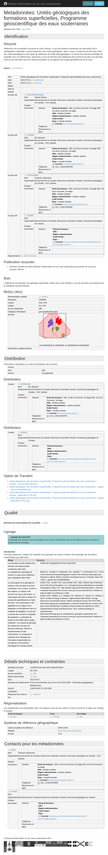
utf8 (34, 673)
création (37, 83)
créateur (30, 135)
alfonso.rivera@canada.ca (73, 124)
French (13, 717)
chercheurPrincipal (35, 95)
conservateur (33, 175)
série (45, 523)
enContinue (18, 68)
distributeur (26, 384)
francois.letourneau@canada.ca (75, 204)
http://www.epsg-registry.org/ (69, 731)
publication (38, 80)
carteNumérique (29, 256)
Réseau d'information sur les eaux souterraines (32, 4)
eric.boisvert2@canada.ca (73, 164)
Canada (56, 717)
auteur (13, 750)
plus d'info (26, 29)
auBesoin (36, 694)
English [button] (99, 3)
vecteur (45, 297)
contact (30, 215)
